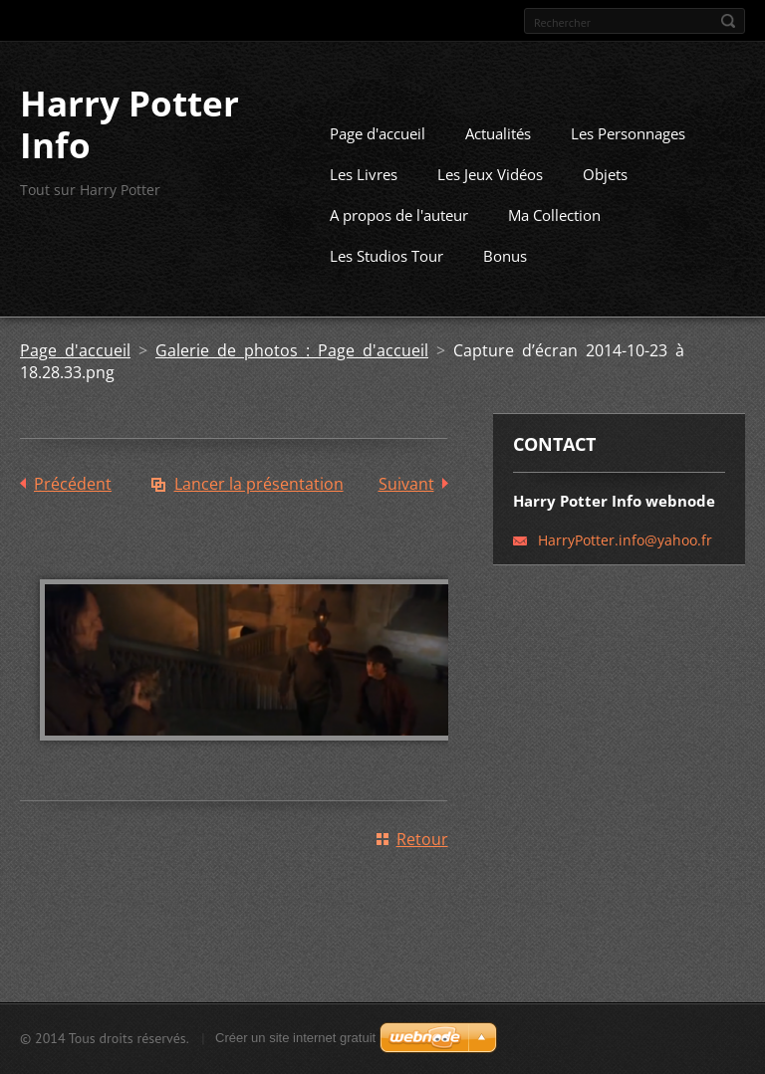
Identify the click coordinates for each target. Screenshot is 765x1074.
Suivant (406, 514)
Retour (422, 868)
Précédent (73, 514)
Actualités (498, 163)
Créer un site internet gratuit (295, 1044)
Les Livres (363, 204)
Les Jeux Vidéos (490, 204)
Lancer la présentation (259, 514)
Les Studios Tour (386, 286)
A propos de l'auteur (399, 245)
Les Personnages (628, 163)
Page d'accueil (377, 163)
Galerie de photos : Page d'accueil (291, 380)
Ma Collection (554, 245)
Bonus (505, 286)
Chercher (728, 21)
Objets (605, 204)
